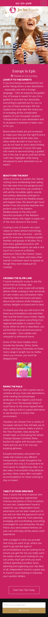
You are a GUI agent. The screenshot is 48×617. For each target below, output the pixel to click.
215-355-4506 (23, 3)
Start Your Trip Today (24, 590)
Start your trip (24, 610)
